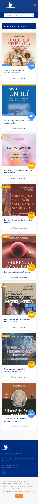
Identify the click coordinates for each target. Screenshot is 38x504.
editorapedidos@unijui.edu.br (11, 467)
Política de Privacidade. (28, 491)
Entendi (19, 496)
